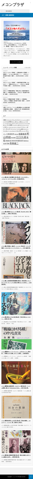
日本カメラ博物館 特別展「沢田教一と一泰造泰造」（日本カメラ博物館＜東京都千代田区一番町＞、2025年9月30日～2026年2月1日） (16, 101)
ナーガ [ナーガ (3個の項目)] (23, 125)
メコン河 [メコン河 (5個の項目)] (18, 131)
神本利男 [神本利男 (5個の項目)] (14, 140)
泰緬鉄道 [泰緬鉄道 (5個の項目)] (8, 140)
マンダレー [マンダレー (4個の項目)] (6, 131)
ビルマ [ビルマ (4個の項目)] (19, 127)
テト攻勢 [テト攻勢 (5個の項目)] (9, 125)
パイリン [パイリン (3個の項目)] (27, 125)
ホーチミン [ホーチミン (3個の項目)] (26, 129)
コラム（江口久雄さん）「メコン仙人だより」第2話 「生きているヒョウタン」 (15, 45)
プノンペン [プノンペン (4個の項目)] (13, 129)
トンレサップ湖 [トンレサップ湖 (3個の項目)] (15, 125)
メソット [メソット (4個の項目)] (23, 131)
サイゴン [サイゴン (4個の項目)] (9, 123)
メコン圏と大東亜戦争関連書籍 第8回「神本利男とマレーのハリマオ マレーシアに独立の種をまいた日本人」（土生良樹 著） (16, 282)
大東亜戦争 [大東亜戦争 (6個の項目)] (10, 134)
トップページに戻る (16, 62)
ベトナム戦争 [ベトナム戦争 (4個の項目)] (19, 129)
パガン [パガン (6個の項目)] (5, 127)
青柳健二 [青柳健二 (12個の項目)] (14, 143)
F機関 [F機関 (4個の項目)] (4, 120)
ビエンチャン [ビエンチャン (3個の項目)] (14, 127)
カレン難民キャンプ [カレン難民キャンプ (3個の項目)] (21, 121)
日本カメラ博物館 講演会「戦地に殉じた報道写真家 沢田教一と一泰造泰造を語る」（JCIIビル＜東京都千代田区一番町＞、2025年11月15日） (16, 92)
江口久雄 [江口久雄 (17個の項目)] (21, 137)
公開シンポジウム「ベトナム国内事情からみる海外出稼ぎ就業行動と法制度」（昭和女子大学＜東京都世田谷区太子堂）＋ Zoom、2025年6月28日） (16, 109)
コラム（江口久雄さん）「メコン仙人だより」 (13, 43)
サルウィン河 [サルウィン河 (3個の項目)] (15, 123)
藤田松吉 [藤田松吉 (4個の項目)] (26, 140)
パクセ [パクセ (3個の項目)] (9, 127)
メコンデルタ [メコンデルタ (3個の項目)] (12, 131)
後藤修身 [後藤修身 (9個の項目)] (22, 134)
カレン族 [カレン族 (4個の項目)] (14, 121)
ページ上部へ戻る (31, 477)
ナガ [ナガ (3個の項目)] (20, 125)
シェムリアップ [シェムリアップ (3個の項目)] (21, 123)
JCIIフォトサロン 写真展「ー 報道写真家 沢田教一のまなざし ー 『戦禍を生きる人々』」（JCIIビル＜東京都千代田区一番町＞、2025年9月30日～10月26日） (16, 84)
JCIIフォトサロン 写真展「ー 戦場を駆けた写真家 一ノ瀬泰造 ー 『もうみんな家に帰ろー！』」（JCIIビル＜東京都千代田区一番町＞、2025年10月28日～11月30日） (16, 75)
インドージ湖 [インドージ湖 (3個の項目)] (25, 120)
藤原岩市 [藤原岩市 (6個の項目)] (20, 141)
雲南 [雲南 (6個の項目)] (7, 143)
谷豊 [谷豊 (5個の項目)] (4, 143)
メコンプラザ (15, 476)
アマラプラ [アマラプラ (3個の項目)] (8, 120)
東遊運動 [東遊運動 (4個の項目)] (13, 137)
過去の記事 (27, 67)
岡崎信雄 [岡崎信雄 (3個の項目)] (16, 134)
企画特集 (24, 43)
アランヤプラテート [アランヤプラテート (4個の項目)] (17, 120)
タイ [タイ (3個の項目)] (5, 125)
